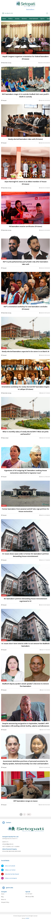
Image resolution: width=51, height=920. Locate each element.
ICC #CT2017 (29, 894)
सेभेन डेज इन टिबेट (30, 897)
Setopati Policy (5, 902)
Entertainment (33, 19)
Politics (10, 19)
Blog (2, 897)
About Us (3, 900)
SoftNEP (27, 918)
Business (24, 19)
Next (29, 814)
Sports (42, 19)
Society (17, 19)
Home (2, 894)
